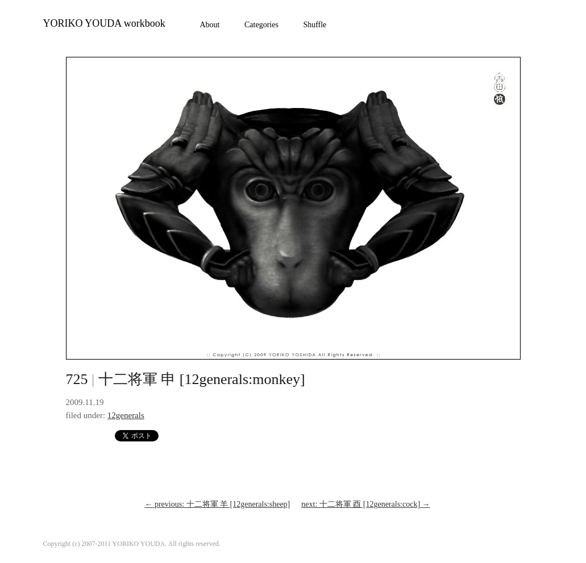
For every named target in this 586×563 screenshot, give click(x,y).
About (210, 24)
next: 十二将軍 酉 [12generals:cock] (365, 504)
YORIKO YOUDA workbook (104, 23)
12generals (125, 415)
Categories (261, 24)
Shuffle (314, 24)
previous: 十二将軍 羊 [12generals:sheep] (217, 504)
